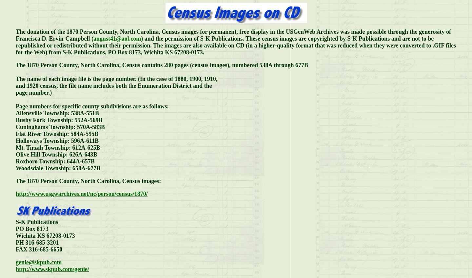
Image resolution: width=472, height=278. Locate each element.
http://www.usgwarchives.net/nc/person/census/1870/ (82, 194)
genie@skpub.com (39, 262)
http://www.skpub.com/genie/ (52, 269)
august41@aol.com (117, 38)
